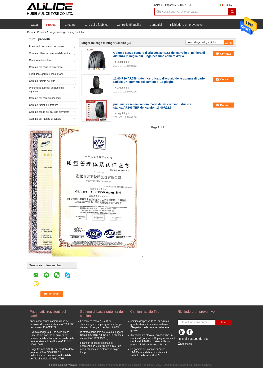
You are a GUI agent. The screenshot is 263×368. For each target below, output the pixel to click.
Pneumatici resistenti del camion (47, 46)
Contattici (155, 24)
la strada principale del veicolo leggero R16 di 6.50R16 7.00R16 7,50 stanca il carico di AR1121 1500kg (101, 335)
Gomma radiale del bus (42, 80)
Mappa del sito (199, 338)
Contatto (225, 53)
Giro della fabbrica (97, 24)
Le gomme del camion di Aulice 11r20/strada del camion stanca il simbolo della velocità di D (149, 352)
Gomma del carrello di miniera (46, 67)
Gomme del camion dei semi (45, 98)
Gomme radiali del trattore (43, 105)
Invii (223, 322)
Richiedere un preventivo (186, 24)
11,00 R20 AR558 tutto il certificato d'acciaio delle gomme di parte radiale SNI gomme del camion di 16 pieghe (159, 80)
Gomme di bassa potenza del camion (50, 53)
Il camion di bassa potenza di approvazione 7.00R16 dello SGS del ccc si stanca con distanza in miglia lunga (101, 347)
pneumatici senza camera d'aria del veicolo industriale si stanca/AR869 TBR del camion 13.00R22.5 (152, 106)
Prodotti (51, 24)
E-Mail (183, 338)
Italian (231, 5)
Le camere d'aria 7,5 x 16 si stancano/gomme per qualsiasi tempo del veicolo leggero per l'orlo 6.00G (101, 324)
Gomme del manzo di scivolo (45, 118)
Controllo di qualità (129, 24)
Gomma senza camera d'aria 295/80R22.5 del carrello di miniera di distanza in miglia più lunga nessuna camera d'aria (159, 54)
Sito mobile (185, 343)
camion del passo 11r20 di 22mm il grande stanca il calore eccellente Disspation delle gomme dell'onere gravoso (150, 326)
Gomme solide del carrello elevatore (49, 111)
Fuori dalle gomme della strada (46, 74)
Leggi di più (123, 61)
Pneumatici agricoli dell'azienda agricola (46, 89)
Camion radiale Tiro (40, 60)
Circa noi (70, 24)
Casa (34, 24)
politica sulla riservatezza (63, 364)
